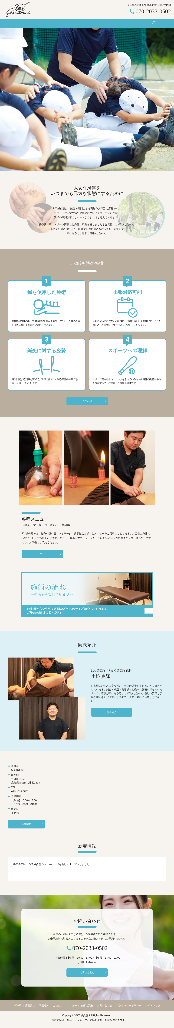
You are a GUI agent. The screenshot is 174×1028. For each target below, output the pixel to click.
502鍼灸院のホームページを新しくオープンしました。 (60, 866)
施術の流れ (110, 23)
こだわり (77, 23)
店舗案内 (44, 23)
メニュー (93, 23)
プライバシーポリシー (128, 1008)
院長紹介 (61, 23)
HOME (29, 23)
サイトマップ (152, 1008)
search (146, 23)
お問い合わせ (130, 23)
